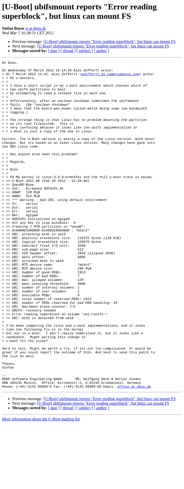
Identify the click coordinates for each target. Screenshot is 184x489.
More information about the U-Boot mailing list (41, 484)
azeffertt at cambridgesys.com (110, 77)
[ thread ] (68, 51)
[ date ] (54, 51)
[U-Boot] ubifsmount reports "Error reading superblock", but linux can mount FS (110, 41)
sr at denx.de (35, 28)
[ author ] (101, 51)
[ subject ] (85, 51)
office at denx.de (134, 452)
